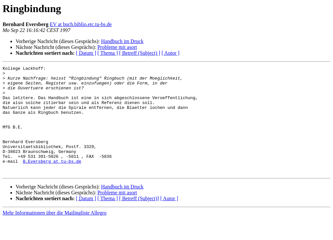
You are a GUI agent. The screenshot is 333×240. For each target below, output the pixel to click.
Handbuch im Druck (122, 41)
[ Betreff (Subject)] (139, 220)
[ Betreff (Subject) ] (139, 53)
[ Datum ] (86, 53)
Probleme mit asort (117, 47)
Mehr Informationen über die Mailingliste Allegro (54, 234)
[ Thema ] (108, 53)
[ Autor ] (171, 53)
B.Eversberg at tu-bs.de (52, 181)
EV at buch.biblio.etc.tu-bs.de (81, 24)
